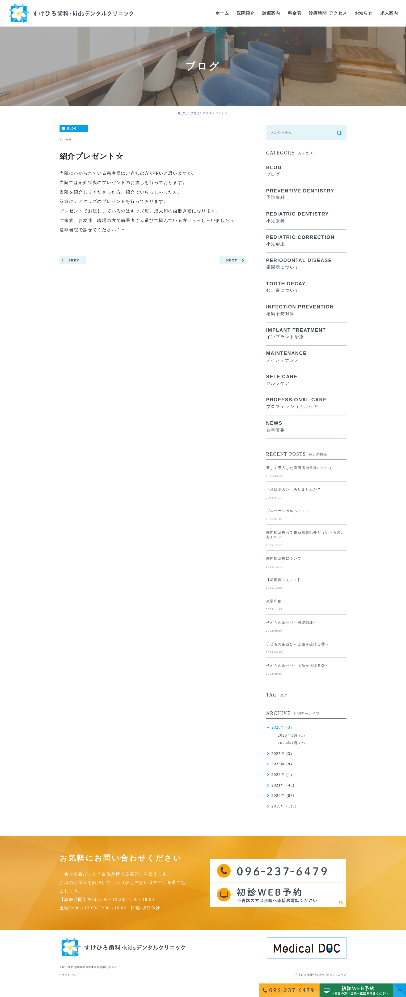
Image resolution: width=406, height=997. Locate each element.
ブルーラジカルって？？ (288, 511)
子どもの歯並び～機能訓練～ (291, 623)
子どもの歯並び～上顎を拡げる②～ (297, 666)
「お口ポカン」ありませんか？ (293, 489)
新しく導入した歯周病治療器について (299, 468)
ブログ (195, 112)
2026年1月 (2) (291, 743)
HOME (183, 112)
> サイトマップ (69, 974)
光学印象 (274, 601)
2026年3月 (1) (291, 735)
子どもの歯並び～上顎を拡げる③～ (297, 644)
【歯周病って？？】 (284, 580)
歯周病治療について (284, 558)
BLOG (72, 128)
